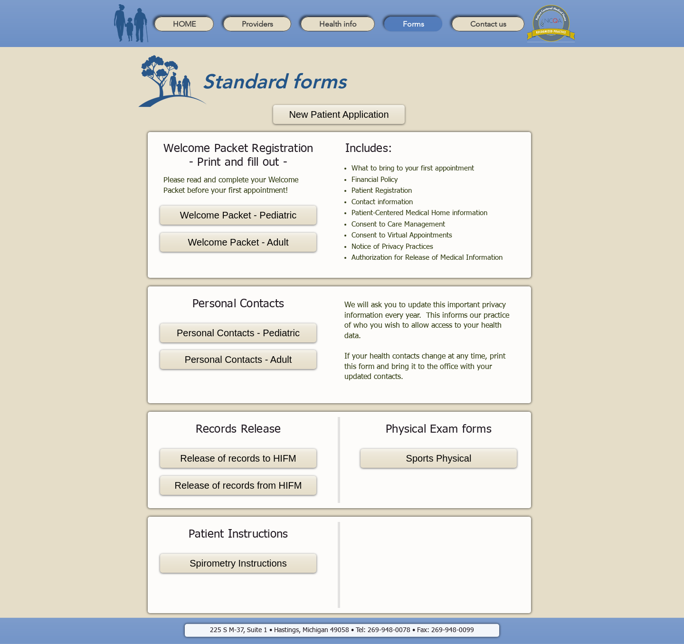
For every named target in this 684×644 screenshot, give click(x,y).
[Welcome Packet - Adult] (238, 242)
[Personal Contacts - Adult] (238, 359)
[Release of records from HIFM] (238, 485)
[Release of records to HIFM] (238, 458)
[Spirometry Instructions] (238, 563)
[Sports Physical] (439, 458)
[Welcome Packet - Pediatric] (238, 215)
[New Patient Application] (339, 114)
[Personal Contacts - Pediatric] (238, 332)
